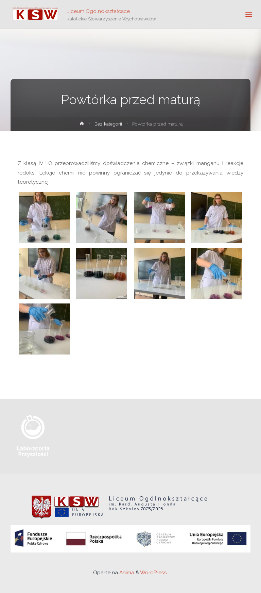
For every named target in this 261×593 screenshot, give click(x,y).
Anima (126, 573)
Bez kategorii (108, 124)
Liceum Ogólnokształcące (98, 11)
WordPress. (154, 573)
